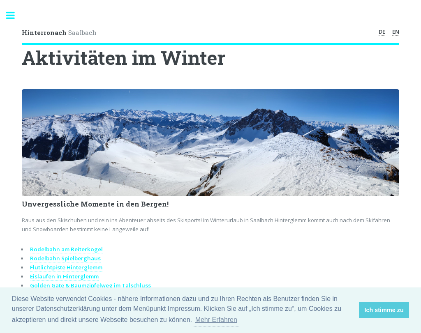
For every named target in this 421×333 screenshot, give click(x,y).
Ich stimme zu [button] (384, 310)
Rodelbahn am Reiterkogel (66, 249)
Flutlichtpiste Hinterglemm (66, 267)
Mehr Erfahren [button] (216, 319)
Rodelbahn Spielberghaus (65, 258)
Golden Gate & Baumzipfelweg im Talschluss (90, 285)
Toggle (15, 15)
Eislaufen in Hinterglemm (64, 276)
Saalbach (59, 32)
